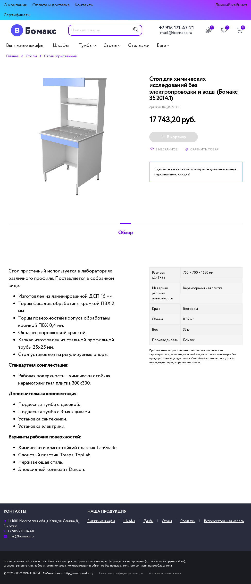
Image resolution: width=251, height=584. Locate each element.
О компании (15, 5)
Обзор (125, 232)
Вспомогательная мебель (224, 521)
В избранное (164, 149)
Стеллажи (139, 45)
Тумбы (85, 45)
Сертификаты (17, 15)
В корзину (173, 137)
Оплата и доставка (51, 5)
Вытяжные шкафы (24, 45)
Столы (110, 45)
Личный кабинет (231, 5)
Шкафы (61, 45)
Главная (12, 56)
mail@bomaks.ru (176, 32)
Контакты (84, 5)
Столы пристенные (60, 56)
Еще (161, 45)
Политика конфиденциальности (121, 573)
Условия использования (165, 573)
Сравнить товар (202, 149)
